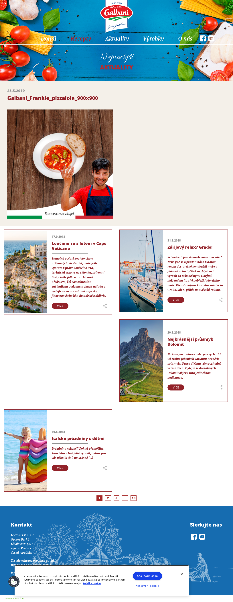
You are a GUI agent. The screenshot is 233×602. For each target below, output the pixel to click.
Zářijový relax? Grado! (189, 247)
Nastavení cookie (147, 585)
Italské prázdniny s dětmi (78, 438)
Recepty (81, 38)
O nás (185, 38)
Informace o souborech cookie (31, 565)
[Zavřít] (182, 574)
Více (60, 306)
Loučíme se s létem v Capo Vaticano (79, 246)
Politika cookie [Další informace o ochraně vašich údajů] (92, 583)
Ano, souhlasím (147, 576)
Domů (48, 38)
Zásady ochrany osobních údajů (32, 560)
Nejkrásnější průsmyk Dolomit (190, 341)
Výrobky (153, 38)
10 (134, 498)
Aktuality (117, 38)
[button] (14, 581)
